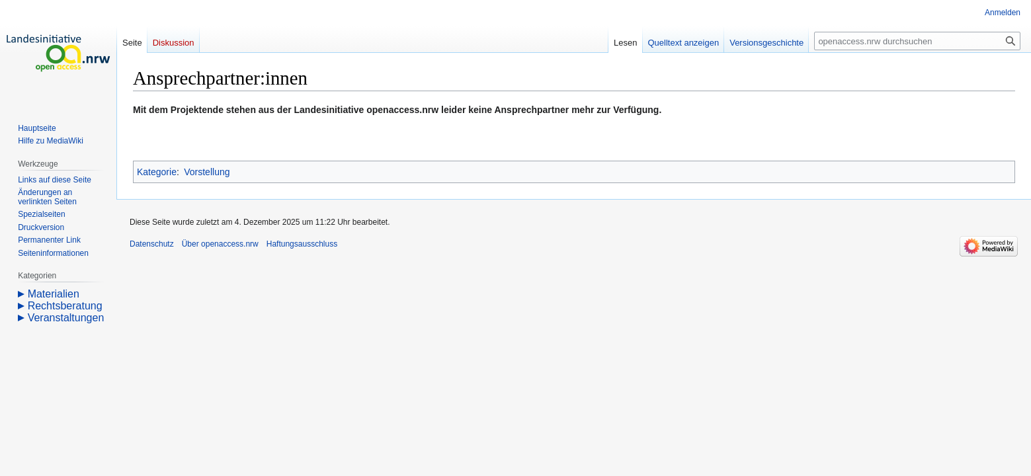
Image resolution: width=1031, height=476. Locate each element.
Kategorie (157, 172)
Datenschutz (152, 244)
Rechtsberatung (65, 305)
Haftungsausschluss (302, 244)
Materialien (53, 293)
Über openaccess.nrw (220, 244)
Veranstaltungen (66, 317)
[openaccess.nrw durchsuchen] (917, 41)
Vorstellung (206, 172)
